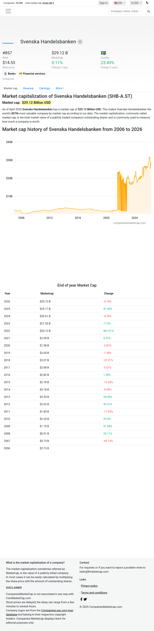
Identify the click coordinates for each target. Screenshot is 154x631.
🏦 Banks (9, 73)
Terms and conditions (94, 592)
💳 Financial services (32, 73)
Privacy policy (89, 585)
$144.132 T (48, 3)
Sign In (103, 3)
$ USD (135, 3)
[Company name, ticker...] (130, 11)
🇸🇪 (103, 53)
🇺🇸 (118, 3)
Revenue (28, 88)
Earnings (44, 88)
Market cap (10, 88)
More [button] (59, 88)
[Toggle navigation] (8, 11)
